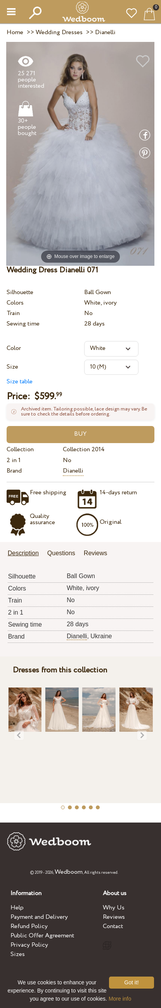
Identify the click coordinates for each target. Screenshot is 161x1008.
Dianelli (73, 470)
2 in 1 (14, 460)
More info (120, 999)
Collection (20, 449)
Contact (113, 926)
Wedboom (69, 872)
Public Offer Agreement (42, 935)
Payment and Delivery (39, 917)
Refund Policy (29, 926)
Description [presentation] (23, 553)
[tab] (26, 554)
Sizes (17, 954)
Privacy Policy (29, 944)
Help (17, 907)
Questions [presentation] (61, 553)
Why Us (114, 907)
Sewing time (23, 323)
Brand (14, 471)
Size (12, 367)
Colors (15, 303)
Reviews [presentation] (95, 553)
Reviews (114, 917)
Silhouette (20, 292)
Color (14, 348)
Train (13, 313)
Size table (20, 381)
